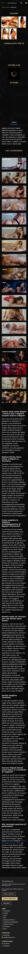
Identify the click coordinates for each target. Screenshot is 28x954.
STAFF (5, 915)
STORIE (5, 913)
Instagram (6, 946)
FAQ (4, 917)
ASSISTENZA (6, 903)
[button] (3, 3)
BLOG (5, 929)
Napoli (7, 7)
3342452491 (14, 124)
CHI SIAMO (6, 911)
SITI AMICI (6, 926)
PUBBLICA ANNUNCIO (8, 894)
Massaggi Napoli (14, 843)
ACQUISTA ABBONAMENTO (9, 898)
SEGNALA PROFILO (9, 920)
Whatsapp (6, 935)
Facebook (6, 943)
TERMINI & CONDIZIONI (10, 922)
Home (3, 7)
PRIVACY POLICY (8, 924)
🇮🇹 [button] (26, 3)
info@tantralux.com (9, 937)
